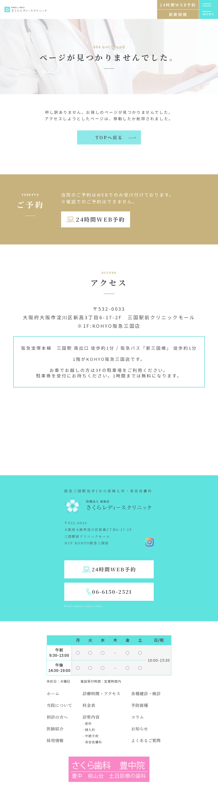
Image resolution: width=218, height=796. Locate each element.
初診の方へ (57, 717)
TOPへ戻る (109, 137)
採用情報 (55, 740)
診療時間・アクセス (101, 693)
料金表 (89, 705)
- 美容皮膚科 (92, 742)
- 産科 (87, 723)
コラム (137, 717)
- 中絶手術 (90, 736)
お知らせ (139, 728)
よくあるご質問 (146, 740)
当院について (59, 705)
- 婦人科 (89, 729)
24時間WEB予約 (100, 219)
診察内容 (91, 717)
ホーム (53, 693)
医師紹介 (55, 728)
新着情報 (178, 14)
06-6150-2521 (112, 591)
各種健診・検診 (146, 693)
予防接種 (139, 705)
